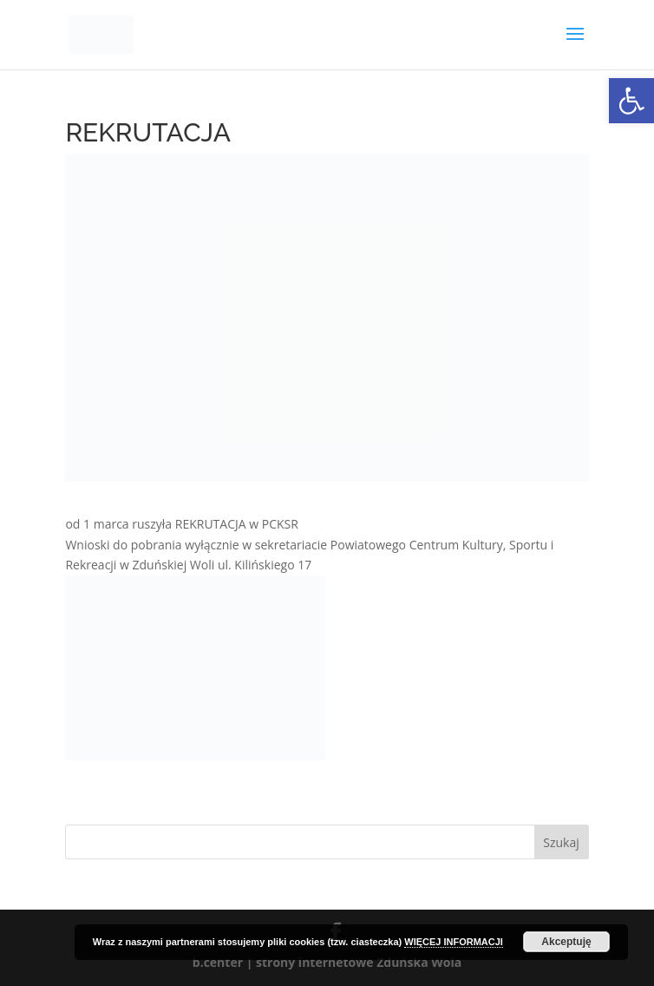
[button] (631, 100)
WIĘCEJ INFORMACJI (453, 942)
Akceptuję (566, 942)
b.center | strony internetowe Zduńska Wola (327, 962)
